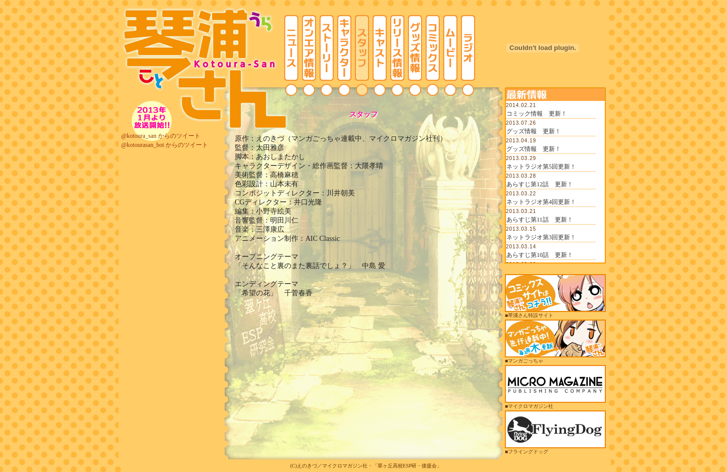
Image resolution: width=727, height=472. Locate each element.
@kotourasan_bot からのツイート (164, 144)
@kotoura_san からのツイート (160, 135)
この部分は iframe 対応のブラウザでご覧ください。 (555, 182)
